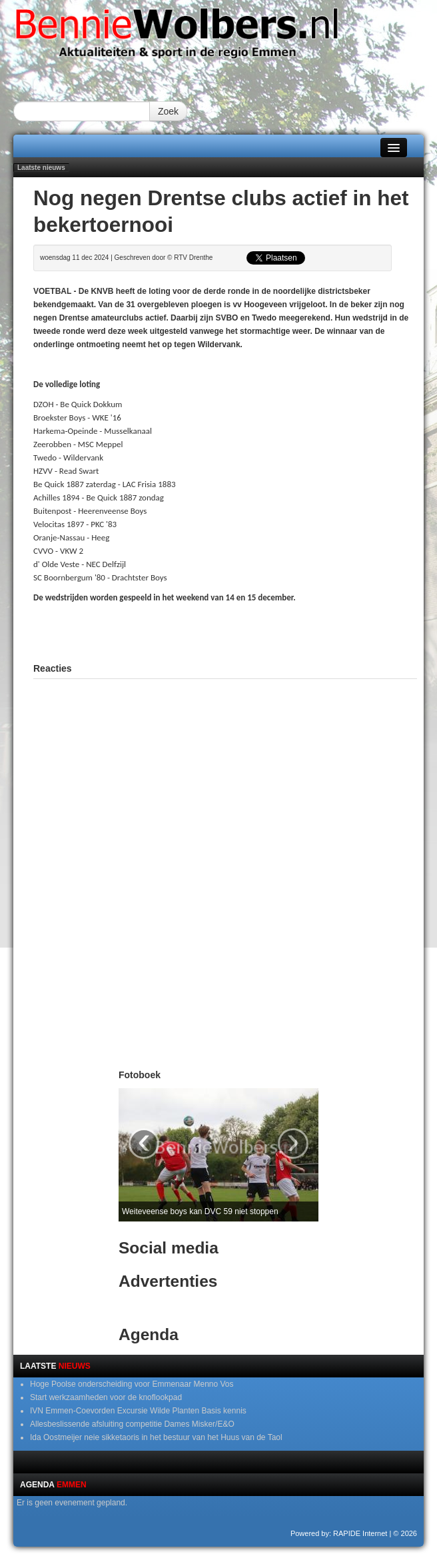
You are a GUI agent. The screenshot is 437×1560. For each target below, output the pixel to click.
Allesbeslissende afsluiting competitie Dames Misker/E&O (132, 1424)
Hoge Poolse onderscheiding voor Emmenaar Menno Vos (132, 1384)
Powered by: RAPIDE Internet (339, 1533)
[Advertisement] (225, 631)
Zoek (168, 111)
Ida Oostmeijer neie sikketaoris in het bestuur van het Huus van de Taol (156, 1437)
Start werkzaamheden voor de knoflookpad (106, 1397)
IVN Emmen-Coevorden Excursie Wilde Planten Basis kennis (138, 1410)
